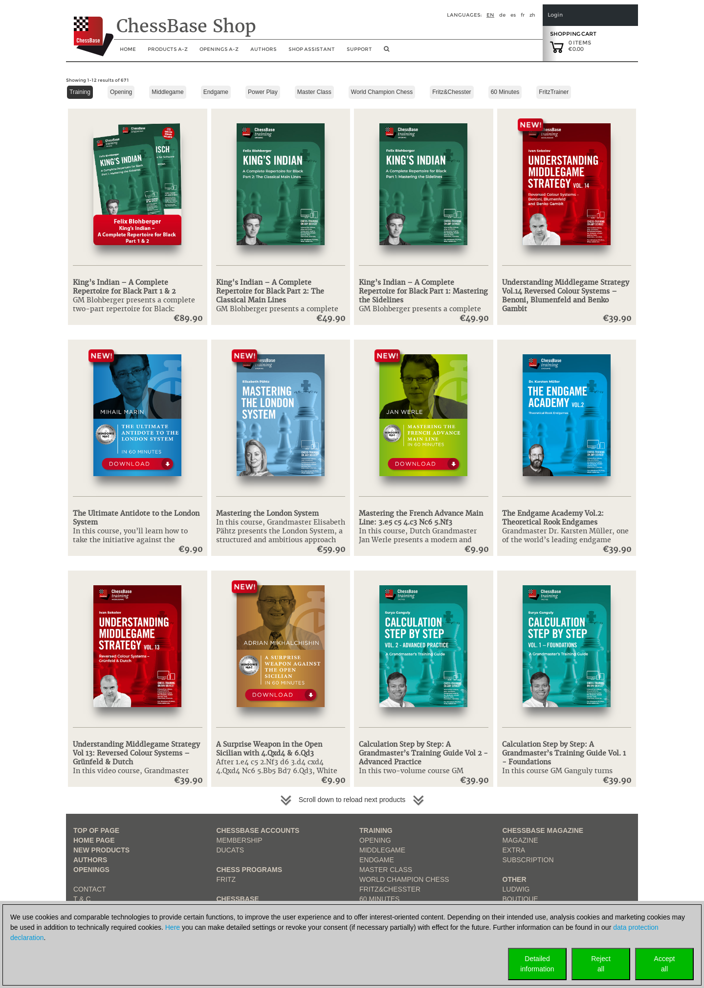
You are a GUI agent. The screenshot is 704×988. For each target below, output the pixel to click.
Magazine (520, 840)
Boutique (520, 899)
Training (79, 92)
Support (359, 49)
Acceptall (664, 964)
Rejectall (601, 964)
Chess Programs (250, 869)
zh (532, 15)
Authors (263, 49)
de (502, 15)
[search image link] (386, 52)
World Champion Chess (382, 92)
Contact (89, 889)
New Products (101, 850)
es (513, 15)
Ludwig (516, 889)
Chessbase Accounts (258, 830)
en (490, 15)
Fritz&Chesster (451, 92)
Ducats (230, 850)
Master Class (314, 92)
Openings (91, 869)
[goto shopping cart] (557, 46)
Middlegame (167, 92)
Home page (94, 840)
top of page (96, 830)
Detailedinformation (537, 964)
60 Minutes (505, 92)
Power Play (263, 92)
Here (172, 927)
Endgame (215, 92)
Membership (240, 840)
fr (523, 15)
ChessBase (238, 899)
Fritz (226, 879)
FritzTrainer (554, 92)
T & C (82, 899)
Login (555, 15)
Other (515, 879)
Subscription (528, 860)
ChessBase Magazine (543, 830)
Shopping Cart (573, 33)
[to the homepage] (89, 29)
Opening (121, 92)
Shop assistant (311, 49)
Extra (514, 850)
